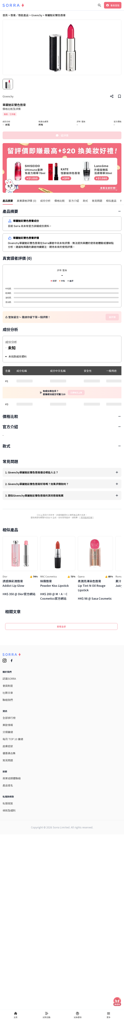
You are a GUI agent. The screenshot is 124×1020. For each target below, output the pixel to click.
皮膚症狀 (8, 893)
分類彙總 (8, 878)
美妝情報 (8, 871)
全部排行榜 (9, 864)
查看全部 (61, 773)
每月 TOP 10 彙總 (13, 886)
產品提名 (8, 932)
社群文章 (8, 839)
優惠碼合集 (9, 900)
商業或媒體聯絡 (12, 925)
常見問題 (8, 907)
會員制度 (8, 832)
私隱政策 (8, 950)
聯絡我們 (8, 846)
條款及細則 (9, 957)
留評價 (62, 135)
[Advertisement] (62, 446)
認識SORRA (9, 825)
